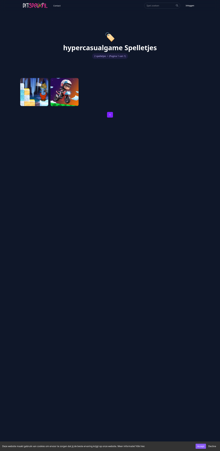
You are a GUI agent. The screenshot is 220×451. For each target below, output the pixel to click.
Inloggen (190, 5)
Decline (212, 446)
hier (142, 446)
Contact (57, 5)
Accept (200, 446)
